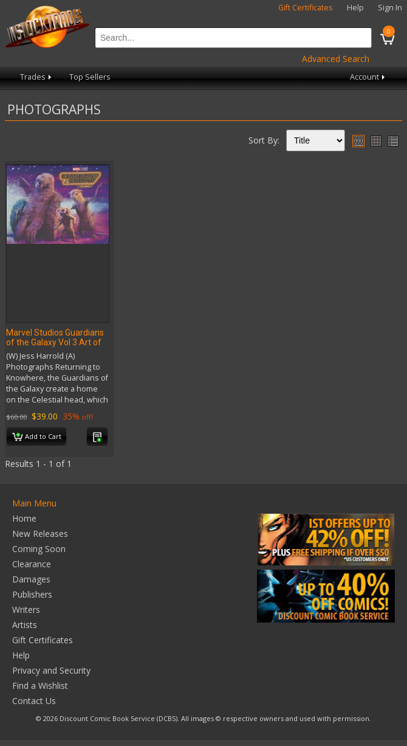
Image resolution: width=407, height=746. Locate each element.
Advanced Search (335, 58)
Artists (24, 624)
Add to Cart (36, 437)
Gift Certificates (305, 7)
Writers (26, 609)
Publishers (32, 594)
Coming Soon (39, 548)
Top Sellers (90, 77)
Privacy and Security (51, 670)
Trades (36, 77)
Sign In (390, 7)
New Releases (40, 533)
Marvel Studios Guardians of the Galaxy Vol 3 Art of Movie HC (55, 342)
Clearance (31, 564)
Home (24, 518)
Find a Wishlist (40, 685)
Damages (31, 579)
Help (355, 7)
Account (368, 77)
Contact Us (34, 700)
